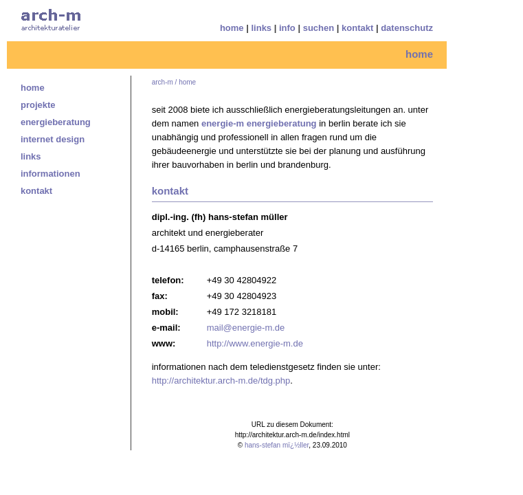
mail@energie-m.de (246, 327)
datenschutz (407, 28)
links (261, 28)
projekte (38, 105)
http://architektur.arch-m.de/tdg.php (221, 380)
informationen (50, 173)
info (287, 28)
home (232, 28)
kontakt (357, 28)
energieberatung (56, 122)
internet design (53, 139)
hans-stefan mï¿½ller (277, 445)
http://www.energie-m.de (255, 343)
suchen (319, 28)
